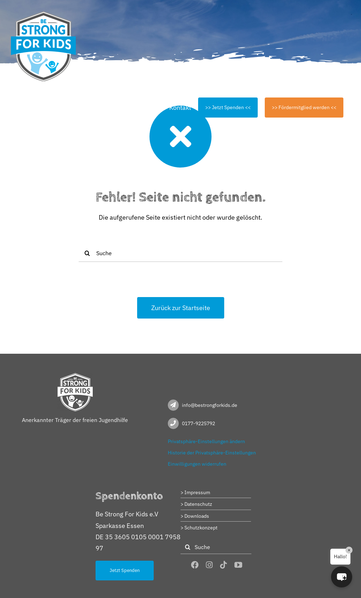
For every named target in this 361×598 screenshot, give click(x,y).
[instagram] (209, 565)
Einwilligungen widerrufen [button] (197, 464)
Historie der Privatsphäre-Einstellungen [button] (212, 452)
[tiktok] (223, 565)
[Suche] (180, 253)
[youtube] (238, 565)
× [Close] (349, 550)
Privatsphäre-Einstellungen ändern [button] (206, 441)
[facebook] (195, 565)
